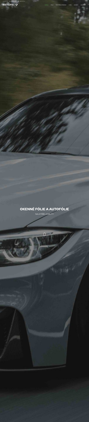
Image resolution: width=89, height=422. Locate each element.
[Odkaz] (10, 5)
